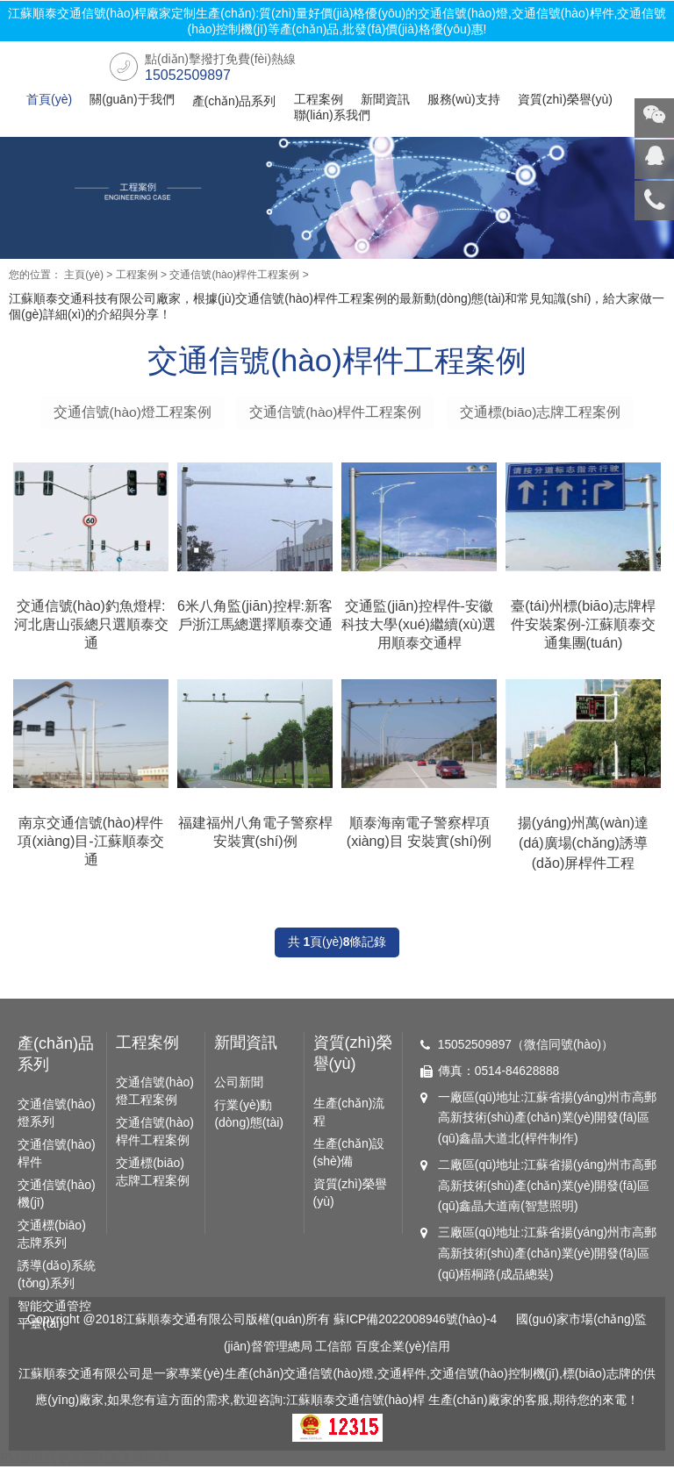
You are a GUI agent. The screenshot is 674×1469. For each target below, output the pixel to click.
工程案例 (318, 99)
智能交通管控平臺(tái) (54, 1318)
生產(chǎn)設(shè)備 (349, 1156)
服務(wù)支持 (463, 99)
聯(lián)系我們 (332, 115)
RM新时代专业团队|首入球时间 (84, 1460)
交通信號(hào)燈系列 (57, 1116)
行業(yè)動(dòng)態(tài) (248, 1117)
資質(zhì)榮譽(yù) (565, 99)
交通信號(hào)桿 (380, 1403)
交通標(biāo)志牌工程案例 (542, 412)
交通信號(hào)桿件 (57, 1156)
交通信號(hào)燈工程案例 (130, 412)
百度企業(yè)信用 (402, 1351)
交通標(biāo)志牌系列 (52, 1237)
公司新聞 (238, 1085)
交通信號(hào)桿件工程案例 (234, 275)
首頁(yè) (49, 99)
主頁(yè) (84, 275)
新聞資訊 (385, 99)
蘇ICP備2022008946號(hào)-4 (415, 1324)
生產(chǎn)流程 (349, 1115)
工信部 (334, 1351)
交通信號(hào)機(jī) (57, 1197)
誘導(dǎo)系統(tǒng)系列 (57, 1277)
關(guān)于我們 (132, 99)
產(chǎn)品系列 (234, 101)
